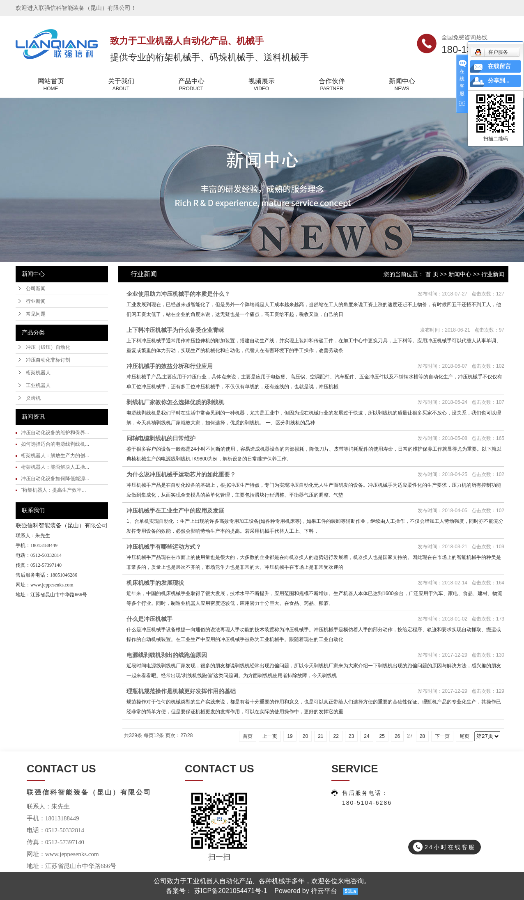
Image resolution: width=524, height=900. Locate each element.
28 (422, 736)
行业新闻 (36, 301)
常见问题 (36, 314)
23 (351, 736)
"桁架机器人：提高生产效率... (53, 490)
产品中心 (191, 85)
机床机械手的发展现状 (155, 582)
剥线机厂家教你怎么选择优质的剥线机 (175, 402)
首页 (248, 736)
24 (366, 736)
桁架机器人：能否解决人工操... (55, 467)
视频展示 (261, 85)
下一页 (442, 736)
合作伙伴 (331, 85)
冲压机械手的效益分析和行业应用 (169, 366)
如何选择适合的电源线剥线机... (55, 444)
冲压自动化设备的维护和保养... (55, 432)
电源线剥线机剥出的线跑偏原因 (166, 655)
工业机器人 (38, 385)
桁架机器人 (38, 373)
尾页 (464, 736)
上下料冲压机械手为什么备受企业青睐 (175, 330)
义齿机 (33, 398)
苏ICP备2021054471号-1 (230, 890)
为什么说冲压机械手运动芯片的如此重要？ (181, 474)
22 (335, 736)
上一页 (269, 736)
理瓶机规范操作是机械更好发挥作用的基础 (181, 691)
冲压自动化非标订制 (48, 360)
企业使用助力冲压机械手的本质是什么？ (178, 294)
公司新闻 (36, 288)
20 (305, 736)
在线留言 (499, 66)
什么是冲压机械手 (149, 619)
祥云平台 (324, 890)
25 (382, 736)
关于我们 (121, 85)
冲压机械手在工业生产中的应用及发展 (175, 510)
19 (289, 736)
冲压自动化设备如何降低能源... (55, 478)
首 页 (432, 274)
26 (397, 736)
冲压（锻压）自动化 (48, 347)
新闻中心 (402, 85)
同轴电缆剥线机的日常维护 (160, 438)
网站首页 (51, 85)
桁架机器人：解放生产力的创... (55, 455)
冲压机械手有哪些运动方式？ (163, 546)
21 (320, 736)
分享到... (499, 81)
